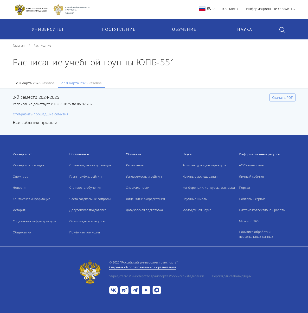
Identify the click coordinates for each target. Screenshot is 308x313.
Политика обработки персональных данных (256, 234)
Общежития (22, 232)
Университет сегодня (28, 165)
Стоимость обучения (85, 187)
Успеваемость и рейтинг (144, 176)
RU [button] (207, 8)
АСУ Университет (251, 165)
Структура (20, 176)
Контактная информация (31, 199)
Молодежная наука (196, 210)
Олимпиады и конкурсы (87, 221)
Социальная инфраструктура (34, 221)
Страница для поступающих (90, 165)
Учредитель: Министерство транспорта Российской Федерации (156, 276)
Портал (244, 187)
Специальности (137, 187)
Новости (19, 187)
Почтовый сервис (252, 199)
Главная (19, 45)
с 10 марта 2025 (81, 83)
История (19, 210)
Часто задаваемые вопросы (90, 199)
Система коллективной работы (262, 210)
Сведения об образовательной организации (142, 267)
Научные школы (194, 199)
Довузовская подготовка (87, 210)
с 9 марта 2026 (35, 83)
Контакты (230, 8)
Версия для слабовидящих (231, 276)
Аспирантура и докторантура (204, 165)
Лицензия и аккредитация (145, 199)
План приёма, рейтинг (86, 176)
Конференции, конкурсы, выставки (208, 187)
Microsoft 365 (248, 221)
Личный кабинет (251, 176)
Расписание (42, 45)
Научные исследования (200, 176)
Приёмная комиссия (84, 232)
